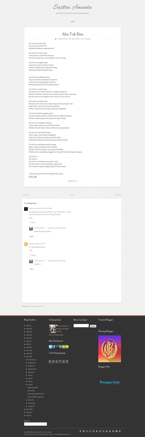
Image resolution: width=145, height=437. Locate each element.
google (90, 431)
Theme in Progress (34, 434)
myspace (96, 431)
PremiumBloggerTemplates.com (62, 434)
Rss (120, 431)
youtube (106, 431)
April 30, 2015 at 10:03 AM (44, 208)
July (29, 375)
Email (116, 431)
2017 (27, 350)
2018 (27, 347)
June (29, 378)
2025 (27, 326)
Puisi (76, 181)
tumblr (103, 431)
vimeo (110, 431)
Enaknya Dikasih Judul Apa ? (36, 397)
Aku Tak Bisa (72, 34)
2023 (27, 332)
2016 (27, 353)
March (30, 400)
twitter (83, 431)
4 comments (87, 39)
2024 (27, 329)
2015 (27, 357)
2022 (27, 335)
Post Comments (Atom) (36, 306)
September (31, 369)
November (31, 363)
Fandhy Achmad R (63, 39)
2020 (27, 341)
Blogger (49, 432)
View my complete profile (56, 335)
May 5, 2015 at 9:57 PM (38, 244)
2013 (27, 412)
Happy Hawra (33, 208)
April (29, 384)
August (30, 372)
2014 (27, 409)
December (31, 360)
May (29, 381)
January (30, 406)
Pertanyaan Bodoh (33, 388)
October (30, 366)
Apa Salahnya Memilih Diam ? (36, 394)
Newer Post (26, 195)
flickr (87, 431)
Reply (30, 218)
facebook (80, 431)
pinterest (100, 431)
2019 (27, 344)
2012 (27, 415)
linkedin (93, 431)
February (30, 403)
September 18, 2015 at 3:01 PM (56, 228)
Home (72, 21)
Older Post (118, 195)
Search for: (27, 421)
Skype (113, 431)
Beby (30, 244)
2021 (27, 338)
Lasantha (51, 434)
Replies (33, 222)
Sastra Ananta (72, 7)
